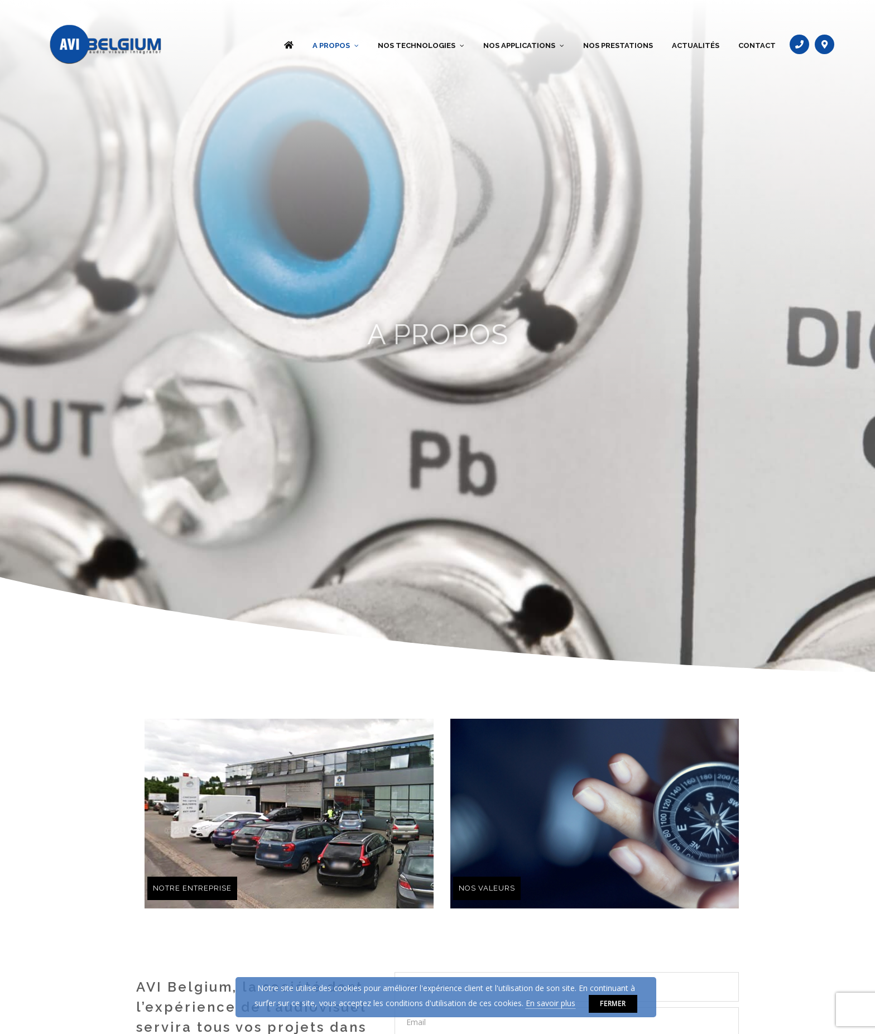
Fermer (613, 1003)
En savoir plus (550, 1003)
